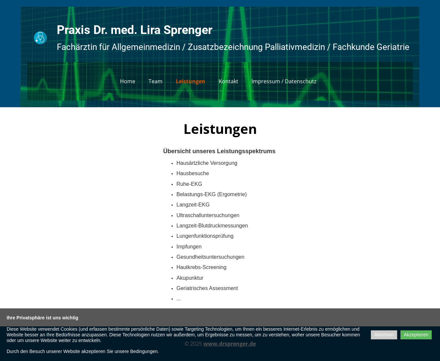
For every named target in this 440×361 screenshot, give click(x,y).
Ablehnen (384, 334)
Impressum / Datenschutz (284, 81)
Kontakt (228, 81)
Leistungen (190, 81)
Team (156, 81)
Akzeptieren (416, 334)
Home (127, 81)
